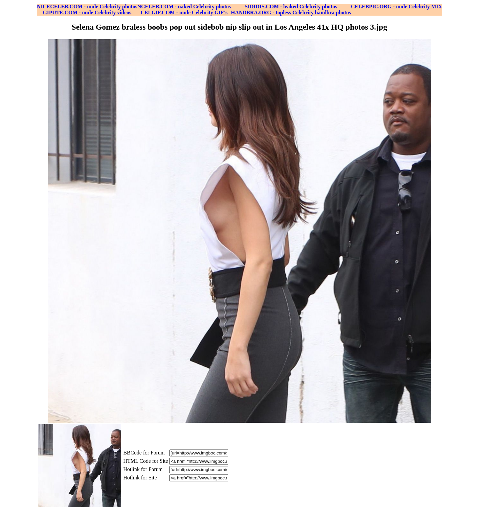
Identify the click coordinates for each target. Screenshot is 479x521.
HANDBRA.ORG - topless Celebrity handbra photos (291, 12)
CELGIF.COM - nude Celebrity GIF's (184, 12)
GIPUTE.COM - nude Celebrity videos (87, 12)
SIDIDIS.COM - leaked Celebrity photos (291, 6)
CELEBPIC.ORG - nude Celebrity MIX (396, 6)
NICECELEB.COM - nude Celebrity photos (87, 6)
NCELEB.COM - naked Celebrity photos (184, 6)
